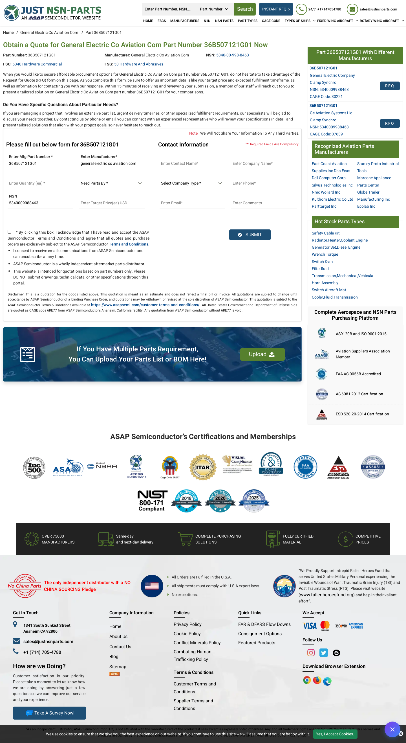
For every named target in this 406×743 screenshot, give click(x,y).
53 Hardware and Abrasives (138, 64)
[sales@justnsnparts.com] (372, 9)
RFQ (389, 86)
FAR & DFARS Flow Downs (264, 624)
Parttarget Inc (324, 206)
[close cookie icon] (400, 734)
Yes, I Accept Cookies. (335, 734)
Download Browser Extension (334, 666)
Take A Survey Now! (49, 713)
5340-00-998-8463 (232, 55)
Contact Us (120, 646)
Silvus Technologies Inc (332, 185)
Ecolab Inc (366, 206)
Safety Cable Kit (326, 233)
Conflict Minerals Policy (197, 642)
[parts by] (112, 183)
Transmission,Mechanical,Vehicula (342, 276)
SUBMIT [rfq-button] (250, 234)
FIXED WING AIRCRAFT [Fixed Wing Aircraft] (335, 20)
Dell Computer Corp (329, 178)
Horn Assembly (325, 283)
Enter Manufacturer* (99, 157)
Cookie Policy (187, 633)
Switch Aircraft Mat (329, 290)
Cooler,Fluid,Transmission (335, 297)
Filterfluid (320, 269)
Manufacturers (184, 20)
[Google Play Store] (318, 679)
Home (148, 20)
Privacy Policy (188, 624)
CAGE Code (271, 20)
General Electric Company (332, 75)
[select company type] (193, 183)
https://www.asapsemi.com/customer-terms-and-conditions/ (145, 305)
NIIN (207, 20)
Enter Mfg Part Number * (31, 157)
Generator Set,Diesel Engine (336, 247)
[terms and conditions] (9, 232)
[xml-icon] (114, 674)
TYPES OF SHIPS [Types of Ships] (297, 20)
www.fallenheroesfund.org (326, 594)
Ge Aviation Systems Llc (331, 113)
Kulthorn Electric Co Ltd (332, 199)
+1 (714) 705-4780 (42, 652)
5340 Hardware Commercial (37, 64)
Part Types (247, 20)
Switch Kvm (322, 262)
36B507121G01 (323, 68)
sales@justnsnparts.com (48, 641)
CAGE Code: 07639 (326, 134)
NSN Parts (224, 20)
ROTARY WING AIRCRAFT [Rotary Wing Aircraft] (379, 20)
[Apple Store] (308, 679)
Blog (113, 656)
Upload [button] (262, 354)
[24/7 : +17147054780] (318, 9)
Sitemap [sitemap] (120, 666)
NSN (13, 196)
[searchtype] (214, 9)
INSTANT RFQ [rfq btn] (276, 9)
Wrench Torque (325, 254)
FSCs (162, 20)
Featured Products (256, 642)
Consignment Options (260, 633)
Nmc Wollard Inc (326, 192)
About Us (118, 636)
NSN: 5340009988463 (329, 90)
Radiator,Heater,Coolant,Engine (340, 240)
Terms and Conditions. (129, 244)
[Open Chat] (392, 729)
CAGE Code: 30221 (326, 97)
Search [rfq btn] (245, 9)
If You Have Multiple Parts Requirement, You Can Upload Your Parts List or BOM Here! (137, 354)
